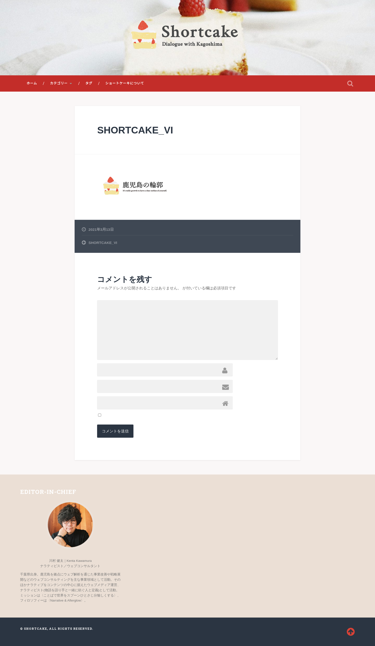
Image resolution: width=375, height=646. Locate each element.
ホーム (32, 83)
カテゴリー (59, 83)
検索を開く (350, 83)
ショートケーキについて (124, 83)
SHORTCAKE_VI (135, 130)
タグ (89, 83)
